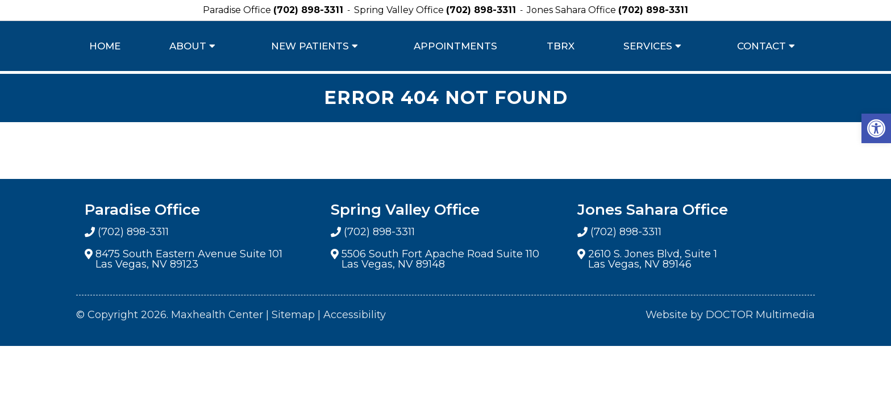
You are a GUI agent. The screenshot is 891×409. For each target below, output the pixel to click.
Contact (761, 46)
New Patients (310, 46)
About (187, 46)
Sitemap (293, 315)
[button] (876, 128)
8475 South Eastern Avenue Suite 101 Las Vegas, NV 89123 (188, 259)
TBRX (560, 46)
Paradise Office (238, 10)
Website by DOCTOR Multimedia (730, 315)
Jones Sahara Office (572, 10)
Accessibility (354, 315)
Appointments (455, 46)
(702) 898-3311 (308, 10)
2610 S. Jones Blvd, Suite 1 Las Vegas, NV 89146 (652, 259)
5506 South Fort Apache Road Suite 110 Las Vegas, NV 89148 (440, 259)
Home (104, 46)
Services (647, 46)
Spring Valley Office (400, 10)
